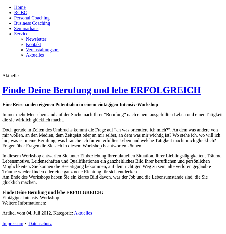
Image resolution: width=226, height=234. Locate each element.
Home (20, 7)
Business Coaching (32, 23)
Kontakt (33, 44)
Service (21, 33)
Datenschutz (40, 223)
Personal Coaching (31, 17)
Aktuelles (35, 54)
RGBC (20, 12)
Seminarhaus (26, 28)
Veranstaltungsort (42, 49)
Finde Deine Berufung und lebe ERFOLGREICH (101, 90)
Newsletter (36, 39)
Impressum (12, 223)
